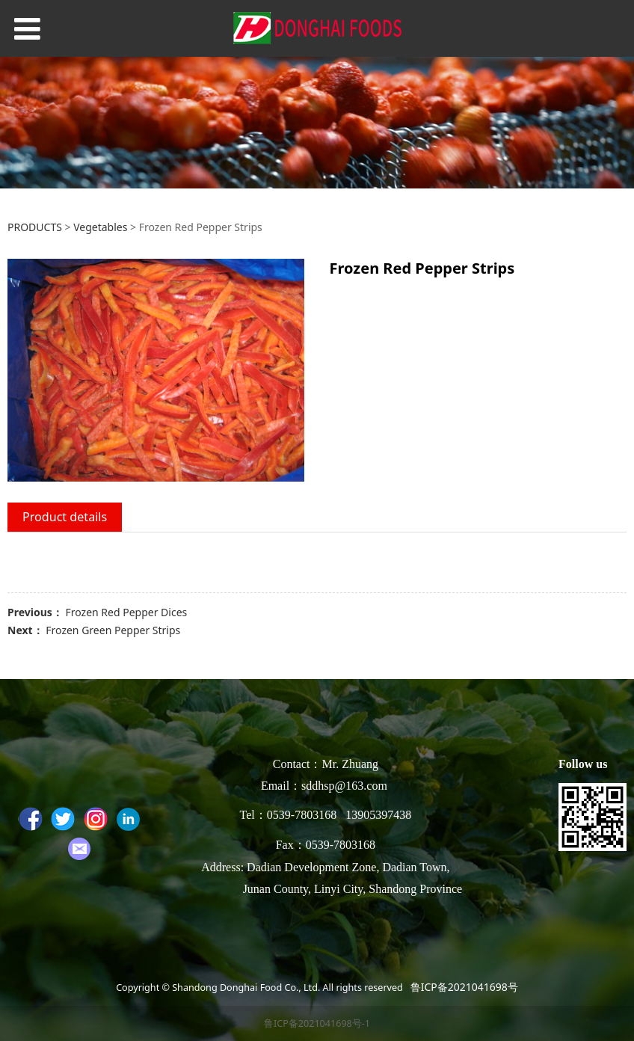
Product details (64, 517)
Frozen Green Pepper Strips (113, 630)
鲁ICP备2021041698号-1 (317, 1023)
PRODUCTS (34, 227)
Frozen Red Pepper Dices (126, 612)
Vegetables (100, 227)
